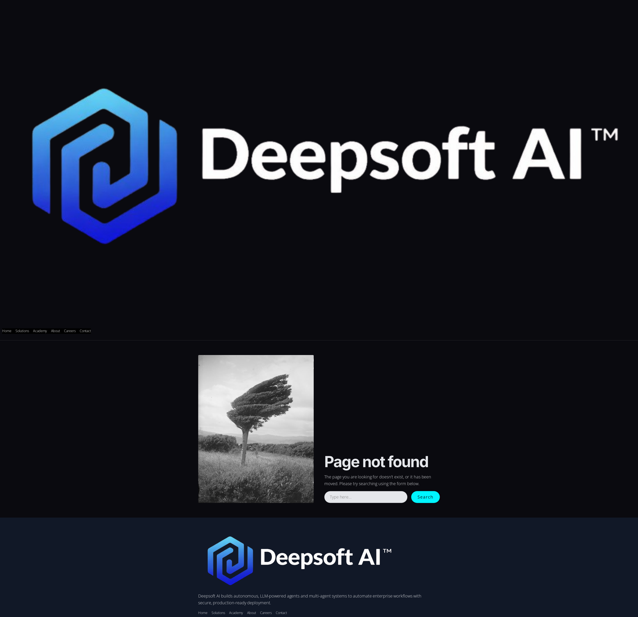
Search (425, 497)
